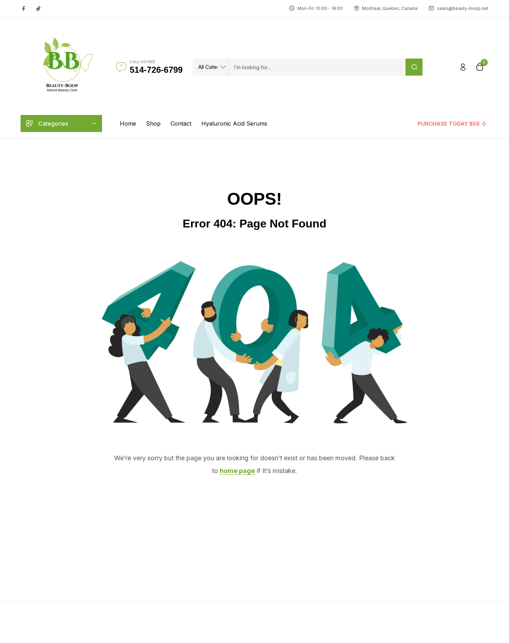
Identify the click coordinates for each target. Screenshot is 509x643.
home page (237, 470)
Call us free (142, 62)
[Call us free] (121, 67)
